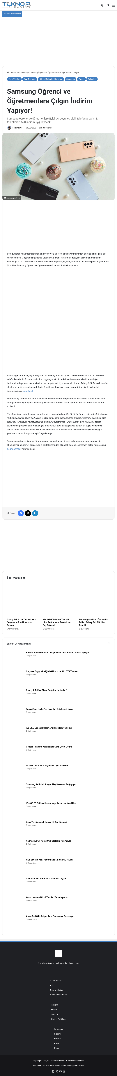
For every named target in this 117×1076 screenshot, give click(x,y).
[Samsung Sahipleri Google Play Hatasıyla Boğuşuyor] (15, 791)
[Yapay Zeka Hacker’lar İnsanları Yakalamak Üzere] (15, 716)
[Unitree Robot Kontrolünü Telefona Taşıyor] (15, 885)
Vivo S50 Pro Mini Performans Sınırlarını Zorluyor (49, 860)
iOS (51, 985)
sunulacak (28, 391)
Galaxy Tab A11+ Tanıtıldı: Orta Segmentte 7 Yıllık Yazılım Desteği (21, 622)
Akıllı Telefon (14, 79)
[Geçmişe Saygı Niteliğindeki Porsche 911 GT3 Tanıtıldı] (15, 678)
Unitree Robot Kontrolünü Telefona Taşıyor (46, 878)
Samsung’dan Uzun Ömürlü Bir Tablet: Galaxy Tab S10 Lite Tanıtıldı (93, 622)
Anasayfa (12, 72)
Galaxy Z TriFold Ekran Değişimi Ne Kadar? (46, 690)
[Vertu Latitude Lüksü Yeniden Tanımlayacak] (15, 904)
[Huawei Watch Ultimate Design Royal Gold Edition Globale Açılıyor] (15, 659)
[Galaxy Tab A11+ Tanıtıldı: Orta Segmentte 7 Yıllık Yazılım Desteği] (22, 600)
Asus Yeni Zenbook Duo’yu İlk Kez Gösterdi (46, 822)
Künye (54, 1009)
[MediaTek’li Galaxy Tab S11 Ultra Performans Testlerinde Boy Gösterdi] (58, 600)
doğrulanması (14, 449)
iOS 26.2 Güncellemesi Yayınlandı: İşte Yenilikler (49, 728)
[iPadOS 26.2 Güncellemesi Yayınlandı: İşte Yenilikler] (15, 810)
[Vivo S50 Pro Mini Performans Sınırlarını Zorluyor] (15, 866)
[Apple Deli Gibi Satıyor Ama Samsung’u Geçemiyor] (15, 923)
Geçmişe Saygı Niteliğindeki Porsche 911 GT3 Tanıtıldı (52, 671)
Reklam (54, 1005)
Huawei (57, 1038)
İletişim (54, 1014)
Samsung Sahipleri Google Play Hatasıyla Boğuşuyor (51, 784)
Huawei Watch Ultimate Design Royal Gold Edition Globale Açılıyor (57, 652)
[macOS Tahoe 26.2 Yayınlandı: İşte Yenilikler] (15, 772)
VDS (44, 1065)
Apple (56, 1043)
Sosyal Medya (56, 990)
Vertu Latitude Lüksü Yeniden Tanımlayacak (47, 897)
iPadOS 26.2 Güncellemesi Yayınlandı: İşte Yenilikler (51, 803)
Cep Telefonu (29, 79)
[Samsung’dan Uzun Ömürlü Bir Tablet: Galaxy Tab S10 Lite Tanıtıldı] (94, 600)
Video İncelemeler (58, 994)
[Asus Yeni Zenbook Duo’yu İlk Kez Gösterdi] (15, 829)
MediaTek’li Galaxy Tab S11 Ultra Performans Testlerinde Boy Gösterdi (56, 622)
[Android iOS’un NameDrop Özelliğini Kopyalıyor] (15, 847)
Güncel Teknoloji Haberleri (50, 79)
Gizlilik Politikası (58, 1019)
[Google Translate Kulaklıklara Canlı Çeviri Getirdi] (15, 753)
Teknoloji (92, 79)
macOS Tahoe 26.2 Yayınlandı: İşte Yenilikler (47, 765)
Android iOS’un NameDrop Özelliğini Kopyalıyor (48, 841)
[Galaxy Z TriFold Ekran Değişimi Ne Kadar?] (15, 697)
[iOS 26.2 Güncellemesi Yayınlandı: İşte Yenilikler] (15, 734)
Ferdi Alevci (17, 128)
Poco (56, 1048)
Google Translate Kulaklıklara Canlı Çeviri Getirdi (49, 747)
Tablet (81, 79)
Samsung (23, 72)
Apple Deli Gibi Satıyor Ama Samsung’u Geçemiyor (50, 916)
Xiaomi (57, 1034)
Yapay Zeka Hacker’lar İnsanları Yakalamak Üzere (49, 709)
